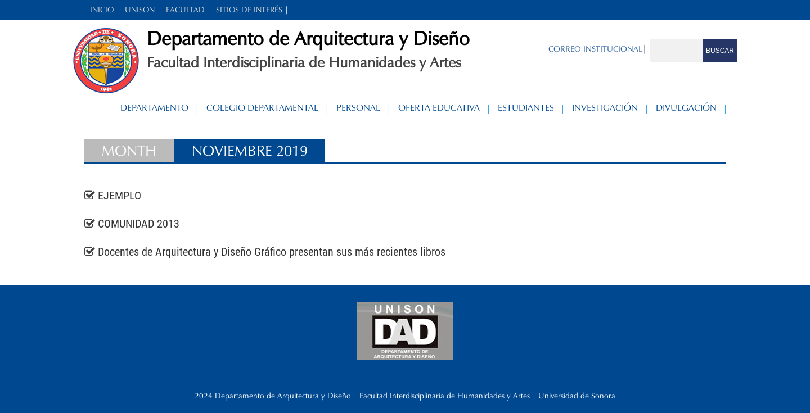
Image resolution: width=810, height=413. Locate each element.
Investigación (605, 107)
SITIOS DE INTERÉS (249, 10)
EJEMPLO (119, 195)
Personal (358, 107)
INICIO (102, 10)
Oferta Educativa (439, 107)
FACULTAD (185, 10)
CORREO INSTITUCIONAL (595, 49)
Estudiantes (526, 107)
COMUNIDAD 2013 (138, 223)
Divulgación (686, 107)
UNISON (140, 10)
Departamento (154, 107)
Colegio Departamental (262, 107)
